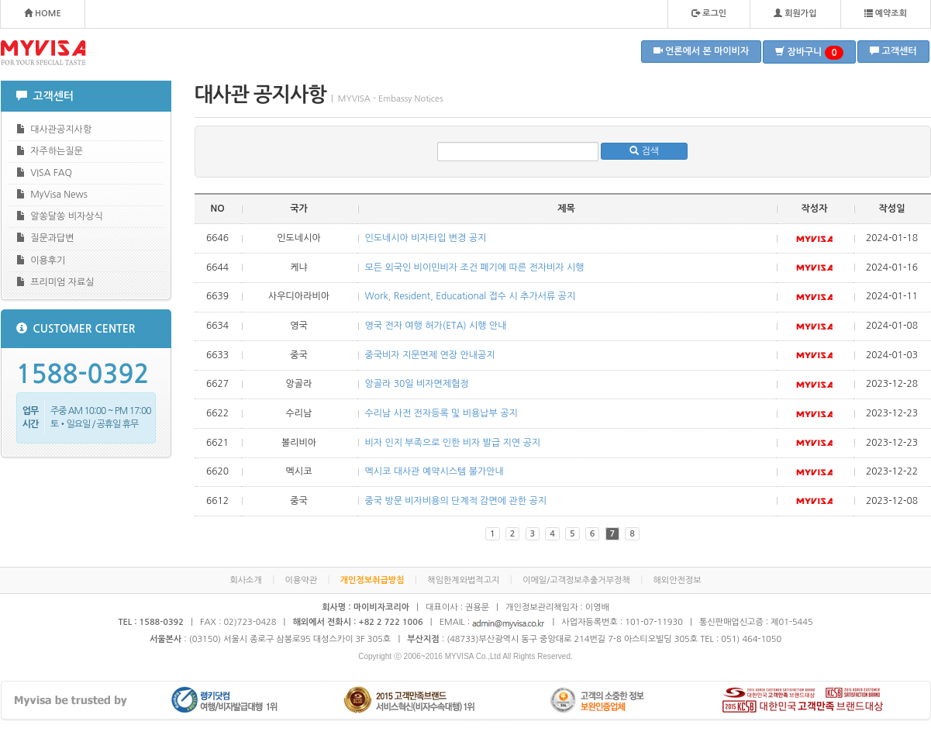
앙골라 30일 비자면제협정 (417, 383)
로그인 (708, 13)
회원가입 (795, 13)
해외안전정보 (677, 580)
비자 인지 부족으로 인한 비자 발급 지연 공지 (453, 442)
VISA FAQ (44, 172)
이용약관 (301, 580)
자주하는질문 (49, 151)
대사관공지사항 (54, 129)
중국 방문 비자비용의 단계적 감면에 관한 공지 (456, 501)
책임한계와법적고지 (463, 580)
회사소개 (245, 580)
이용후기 (41, 260)
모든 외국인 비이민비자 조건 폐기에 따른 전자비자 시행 (474, 267)
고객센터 (893, 51)
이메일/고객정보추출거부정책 (576, 580)
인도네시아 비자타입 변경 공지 (426, 238)
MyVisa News (52, 194)
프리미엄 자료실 (55, 282)
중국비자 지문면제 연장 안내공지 (430, 355)
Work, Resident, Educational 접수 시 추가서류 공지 (470, 296)
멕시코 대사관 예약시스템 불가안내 (434, 471)
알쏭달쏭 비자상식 (59, 216)
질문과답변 (45, 238)
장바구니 (809, 53)
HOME (42, 13)
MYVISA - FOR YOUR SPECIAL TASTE (43, 52)
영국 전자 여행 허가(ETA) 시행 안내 (436, 325)
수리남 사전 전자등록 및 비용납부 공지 (441, 413)
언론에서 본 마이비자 (701, 51)
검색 (644, 151)
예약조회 (885, 13)
